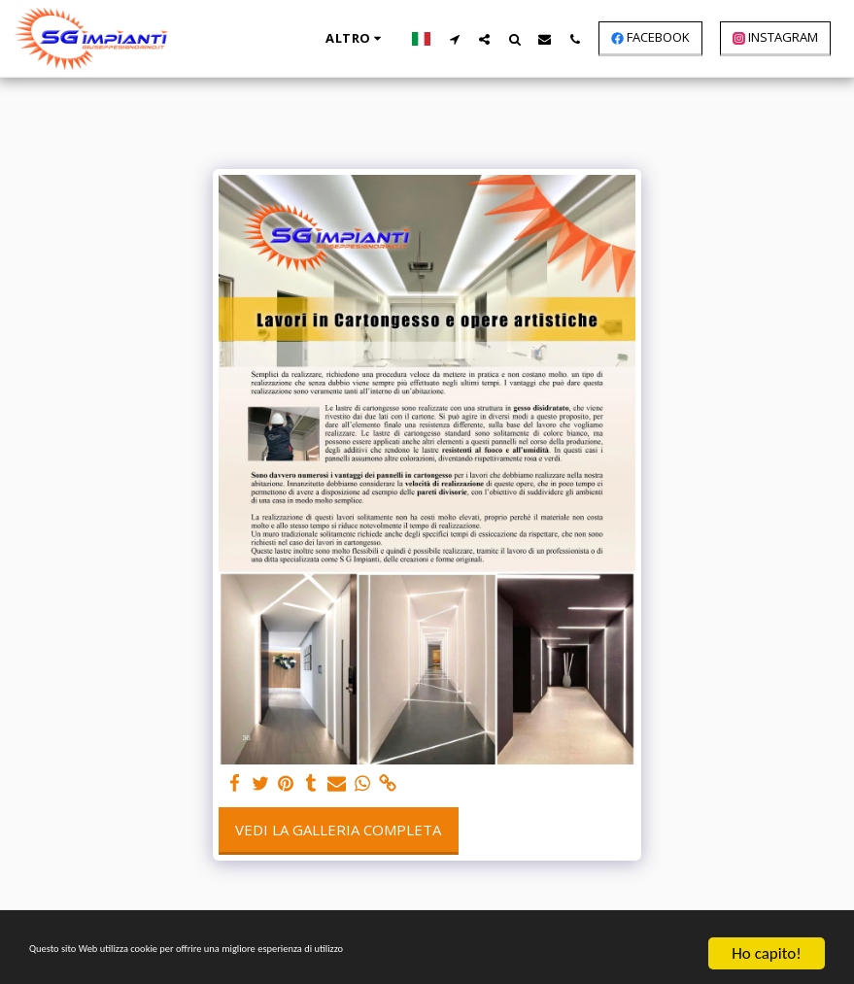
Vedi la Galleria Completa (338, 829)
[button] (454, 39)
